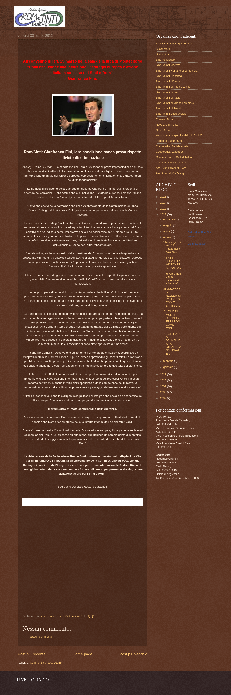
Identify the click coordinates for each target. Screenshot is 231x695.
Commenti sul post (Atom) (46, 662)
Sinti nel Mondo (165, 59)
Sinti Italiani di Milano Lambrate (175, 102)
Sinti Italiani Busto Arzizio (171, 113)
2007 (163, 398)
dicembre (169, 219)
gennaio (168, 367)
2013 (163, 208)
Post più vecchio (133, 654)
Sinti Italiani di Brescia (169, 108)
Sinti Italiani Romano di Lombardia (176, 70)
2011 (163, 374)
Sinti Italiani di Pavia (168, 97)
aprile (167, 231)
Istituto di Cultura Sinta (169, 140)
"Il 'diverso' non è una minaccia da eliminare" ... (172, 278)
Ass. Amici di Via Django (170, 173)
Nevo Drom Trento (167, 124)
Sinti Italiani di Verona (169, 81)
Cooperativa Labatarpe (170, 151)
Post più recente (31, 654)
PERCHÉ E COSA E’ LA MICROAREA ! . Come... (172, 262)
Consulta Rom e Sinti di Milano (174, 157)
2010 (163, 380)
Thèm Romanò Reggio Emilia (174, 43)
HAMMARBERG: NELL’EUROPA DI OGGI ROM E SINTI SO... (172, 297)
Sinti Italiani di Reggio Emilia (173, 86)
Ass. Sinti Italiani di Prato (171, 168)
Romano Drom (165, 119)
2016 (163, 196)
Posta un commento (40, 636)
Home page (82, 654)
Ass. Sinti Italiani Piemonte (172, 162)
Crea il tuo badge (197, 243)
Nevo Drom (163, 130)
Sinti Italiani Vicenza (168, 65)
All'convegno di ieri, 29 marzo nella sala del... (172, 246)
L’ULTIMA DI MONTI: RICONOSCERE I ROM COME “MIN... (171, 319)
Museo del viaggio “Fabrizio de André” (179, 135)
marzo (167, 237)
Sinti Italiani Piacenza (169, 75)
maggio (168, 225)
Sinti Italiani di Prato (168, 92)
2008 (163, 392)
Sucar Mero (163, 48)
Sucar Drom (163, 54)
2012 (163, 214)
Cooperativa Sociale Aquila (172, 146)
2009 (163, 386)
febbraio (168, 361)
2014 (163, 202)
